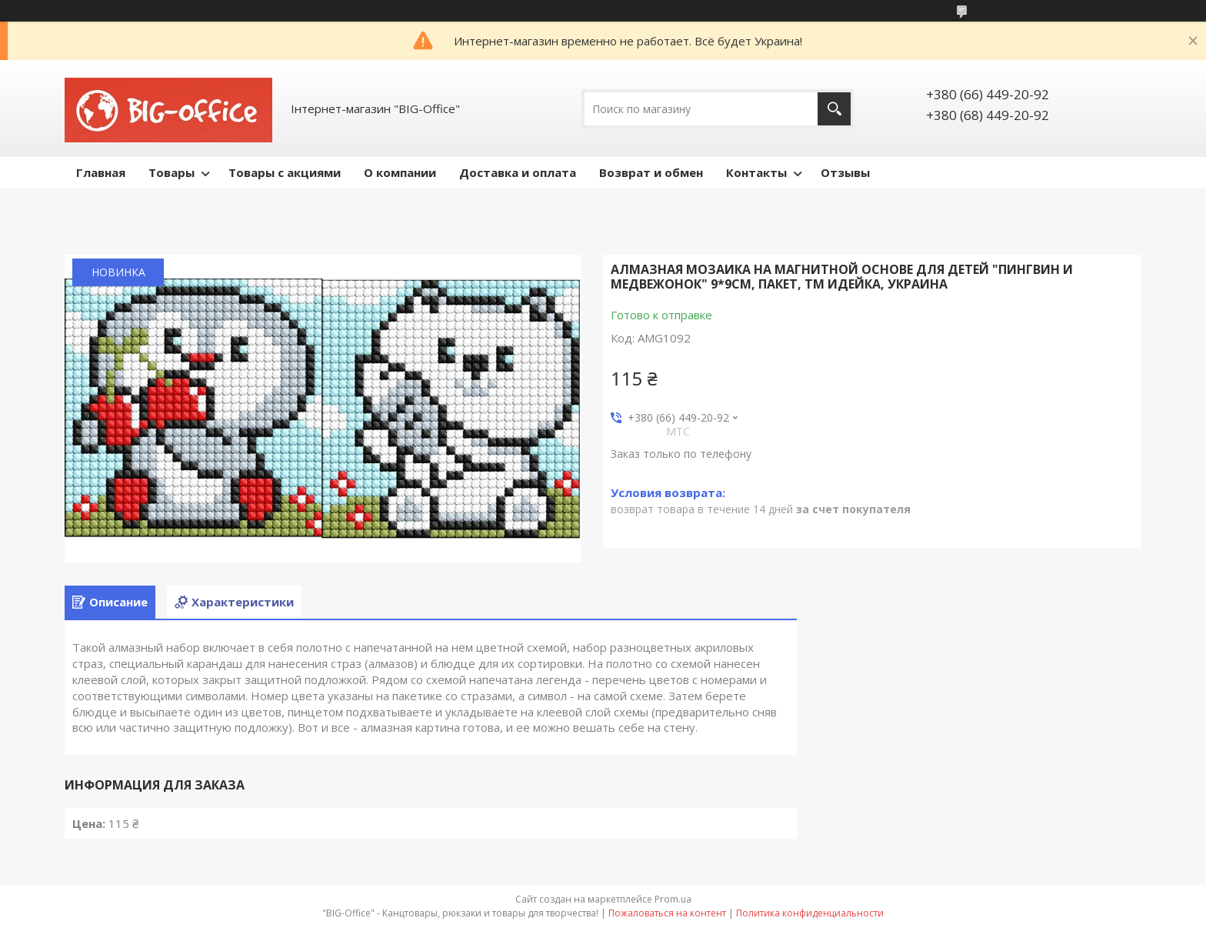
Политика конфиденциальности (810, 913)
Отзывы (845, 172)
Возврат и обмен (651, 172)
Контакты (756, 172)
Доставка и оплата (517, 172)
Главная (100, 172)
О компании (400, 172)
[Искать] (834, 108)
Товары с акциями (284, 172)
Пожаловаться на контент (667, 913)
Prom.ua (673, 899)
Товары (171, 172)
